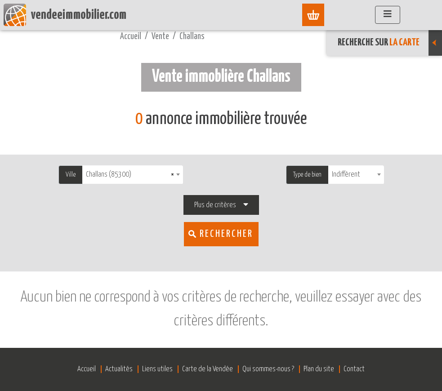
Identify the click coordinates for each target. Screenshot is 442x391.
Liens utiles (157, 369)
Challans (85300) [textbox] (130, 174)
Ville (71, 174)
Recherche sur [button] (390, 43)
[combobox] (132, 174)
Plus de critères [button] (215, 205)
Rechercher (226, 234)
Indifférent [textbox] (346, 174)
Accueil (130, 36)
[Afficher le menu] (387, 15)
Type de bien (307, 174)
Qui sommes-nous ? (268, 369)
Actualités (119, 369)
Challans (192, 36)
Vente (160, 36)
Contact (354, 369)
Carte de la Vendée (207, 369)
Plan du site (319, 369)
